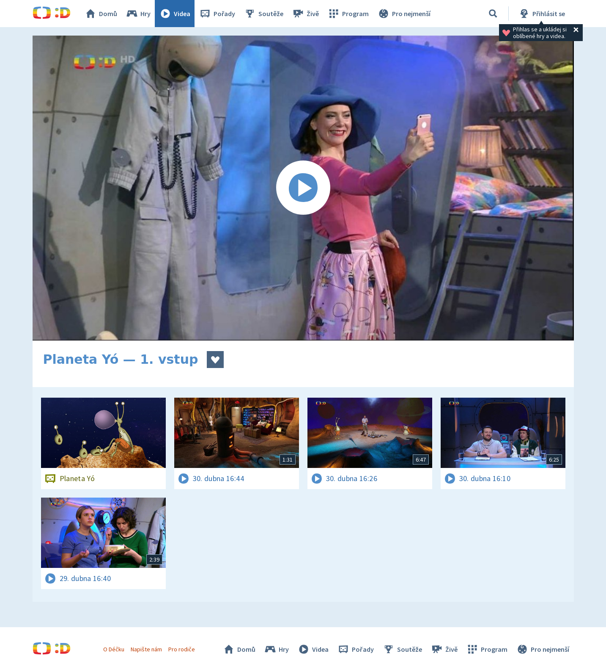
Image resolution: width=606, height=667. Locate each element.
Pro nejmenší (404, 13)
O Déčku (113, 649)
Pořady (217, 13)
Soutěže (263, 13)
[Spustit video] (303, 188)
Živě (305, 13)
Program (348, 13)
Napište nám (146, 649)
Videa (174, 13)
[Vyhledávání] (493, 13)
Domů (100, 13)
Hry (138, 13)
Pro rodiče (181, 649)
